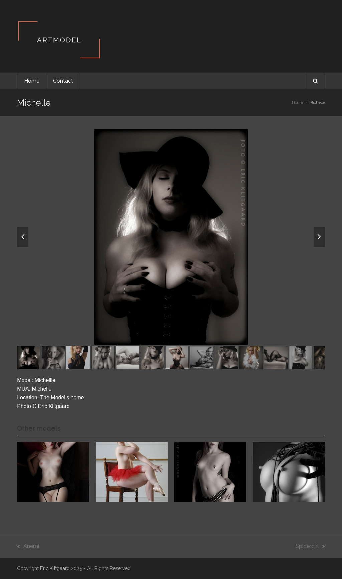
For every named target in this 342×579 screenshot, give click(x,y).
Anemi (28, 547)
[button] (315, 81)
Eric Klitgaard (55, 568)
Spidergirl (310, 547)
